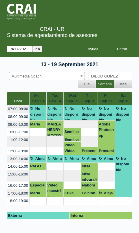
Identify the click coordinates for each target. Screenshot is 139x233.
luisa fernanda (89, 167)
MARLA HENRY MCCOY (54, 129)
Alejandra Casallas (106, 194)
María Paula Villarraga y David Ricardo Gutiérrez (37, 125)
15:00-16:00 (18, 174)
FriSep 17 (106, 98)
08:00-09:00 (18, 116)
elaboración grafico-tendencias (89, 186)
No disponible (36, 113)
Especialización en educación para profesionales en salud (37, 186)
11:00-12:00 (18, 140)
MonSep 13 (38, 98)
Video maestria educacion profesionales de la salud (55, 190)
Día (86, 84)
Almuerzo (37, 159)
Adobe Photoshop (106, 130)
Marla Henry (35, 194)
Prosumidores (106, 152)
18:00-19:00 (18, 201)
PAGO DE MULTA (36, 167)
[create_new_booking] (72, 124)
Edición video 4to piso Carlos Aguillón (89, 194)
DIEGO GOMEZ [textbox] (104, 76)
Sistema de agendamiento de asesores (52, 35)
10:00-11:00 (18, 132)
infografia (89, 179)
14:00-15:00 (18, 166)
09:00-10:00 (18, 124)
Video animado (72, 145)
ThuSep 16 (89, 98)
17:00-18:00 (18, 193)
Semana (105, 84)
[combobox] (47, 76)
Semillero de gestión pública (71, 133)
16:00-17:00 (18, 185)
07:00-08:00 (18, 109)
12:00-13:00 (18, 151)
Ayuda (93, 49)
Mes (123, 84)
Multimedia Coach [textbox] (27, 76)
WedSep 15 (72, 98)
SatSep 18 (123, 98)
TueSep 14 (55, 98)
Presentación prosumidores (89, 152)
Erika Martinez (72, 194)
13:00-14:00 (18, 159)
